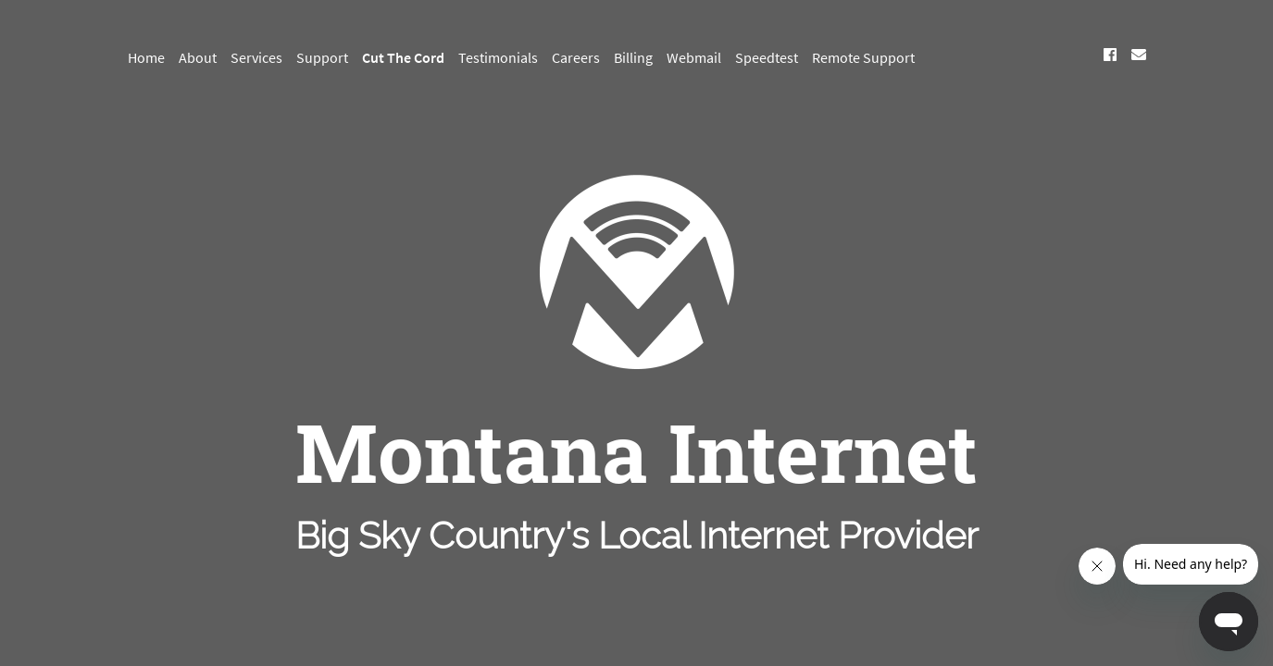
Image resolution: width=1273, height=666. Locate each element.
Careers (576, 57)
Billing (633, 57)
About (198, 57)
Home (146, 57)
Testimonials (498, 57)
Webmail (694, 57)
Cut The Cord (403, 57)
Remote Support (863, 57)
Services (256, 57)
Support (322, 57)
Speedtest (766, 57)
